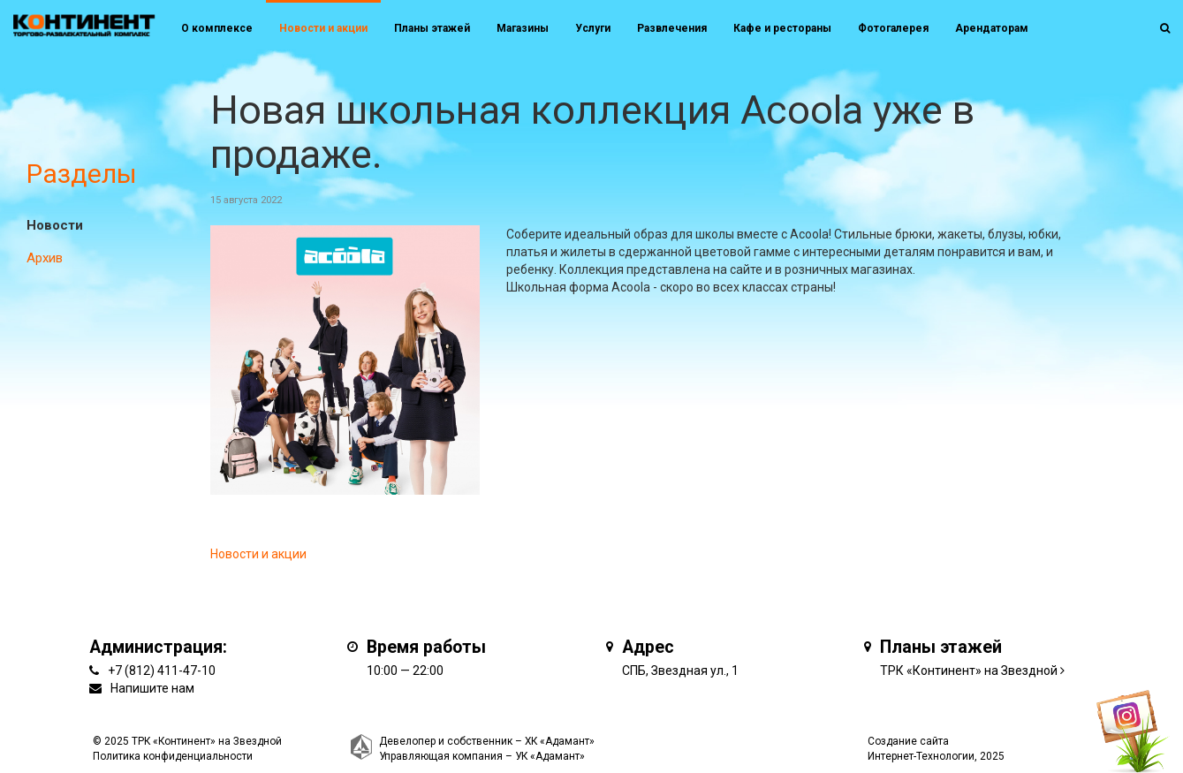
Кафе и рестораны (782, 28)
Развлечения (672, 28)
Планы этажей (432, 28)
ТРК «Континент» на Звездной (969, 670)
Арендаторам (991, 28)
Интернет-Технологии (921, 756)
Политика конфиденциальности (173, 756)
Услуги (592, 28)
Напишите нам (152, 688)
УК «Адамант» (550, 756)
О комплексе (217, 28)
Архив (45, 258)
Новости (55, 225)
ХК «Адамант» (560, 741)
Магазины (523, 28)
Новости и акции (323, 28)
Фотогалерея (893, 28)
